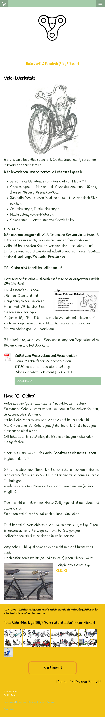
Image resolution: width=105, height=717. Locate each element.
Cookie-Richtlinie (37, 702)
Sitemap (51, 702)
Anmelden (8, 709)
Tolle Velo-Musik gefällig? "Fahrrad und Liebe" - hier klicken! (49, 622)
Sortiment (53, 668)
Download (24, 381)
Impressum (9, 702)
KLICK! (61, 570)
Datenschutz (22, 702)
